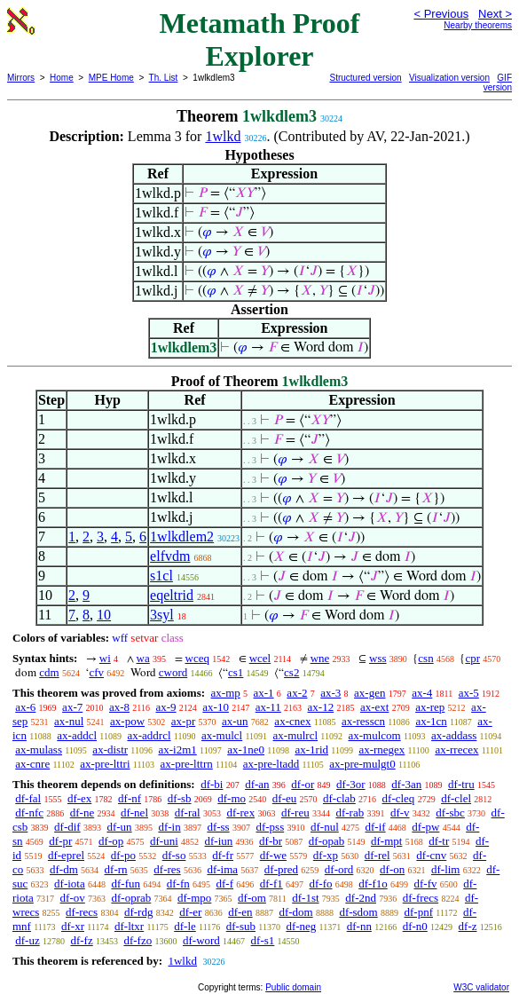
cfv (96, 672)
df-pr (60, 841)
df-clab (339, 798)
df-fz (81, 940)
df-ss (218, 826)
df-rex (240, 812)
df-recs (82, 912)
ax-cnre (32, 763)
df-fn (178, 883)
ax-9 (165, 707)
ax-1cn (430, 721)
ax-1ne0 (245, 749)
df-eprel (66, 855)
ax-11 (268, 707)
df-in (169, 826)
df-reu (295, 812)
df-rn (116, 869)
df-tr (439, 841)
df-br (270, 841)
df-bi (212, 784)
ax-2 (297, 692)
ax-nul (68, 721)
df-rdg (138, 912)
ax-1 (264, 692)
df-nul (325, 826)
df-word (201, 940)
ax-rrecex (456, 749)
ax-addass (453, 735)
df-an (257, 784)
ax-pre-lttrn (187, 763)
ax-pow (127, 721)
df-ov (72, 897)
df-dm (64, 869)
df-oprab (132, 897)
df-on (392, 869)
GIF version (498, 82)
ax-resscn (363, 721)
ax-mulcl (221, 735)
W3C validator (481, 987)
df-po (123, 855)
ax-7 (72, 707)
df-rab (349, 812)
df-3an (406, 784)
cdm (49, 672)
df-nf (129, 798)
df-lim (445, 869)
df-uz (27, 940)
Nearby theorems (478, 25)
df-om (252, 897)
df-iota (69, 883)
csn (425, 658)
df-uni (164, 841)
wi (105, 658)
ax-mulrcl (295, 735)
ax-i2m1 (177, 749)
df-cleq (398, 798)
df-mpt (386, 841)
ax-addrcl (148, 735)
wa (143, 658)
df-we (273, 855)
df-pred (281, 869)
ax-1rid (311, 749)
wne (320, 658)
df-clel (456, 798)
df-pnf (419, 912)
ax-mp (225, 692)
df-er (190, 912)
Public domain (293, 987)
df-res (166, 869)
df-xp (325, 855)
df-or (302, 784)
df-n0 (415, 926)
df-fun (126, 883)
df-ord (339, 869)
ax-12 (321, 707)
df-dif (67, 826)
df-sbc (450, 812)
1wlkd (222, 136)
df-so (174, 855)
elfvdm (170, 556)
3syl (162, 614)
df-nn (359, 926)
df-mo (231, 798)
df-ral (188, 812)
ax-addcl (77, 735)
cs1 (235, 672)
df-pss (270, 826)
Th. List (163, 78)
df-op (110, 841)
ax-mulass (38, 749)
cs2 (291, 672)
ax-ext (374, 707)
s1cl (161, 575)
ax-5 (469, 692)
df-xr (72, 926)
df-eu (284, 798)
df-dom (295, 912)
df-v (400, 812)
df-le (185, 926)
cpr (472, 658)
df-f (225, 883)
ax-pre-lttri (105, 763)
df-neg (301, 926)
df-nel (134, 812)
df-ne (82, 812)
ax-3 (330, 692)
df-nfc (29, 812)
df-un (118, 826)
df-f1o (373, 883)
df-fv (425, 883)
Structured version (366, 78)
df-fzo (137, 940)
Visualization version (449, 78)
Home (62, 78)
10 (104, 614)
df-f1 (271, 883)
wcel (260, 658)
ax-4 (422, 692)
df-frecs (420, 897)
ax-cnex (292, 721)
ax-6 (25, 707)
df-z (468, 926)
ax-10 (215, 707)
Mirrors (21, 78)
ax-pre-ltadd (271, 763)
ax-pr (183, 721)
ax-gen (369, 692)
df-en (240, 912)
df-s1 (263, 940)
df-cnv (431, 855)
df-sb (180, 798)
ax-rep (429, 707)
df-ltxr (129, 926)
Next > (495, 13)
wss (378, 658)
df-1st (305, 897)
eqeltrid (171, 595)
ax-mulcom (374, 735)
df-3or (351, 784)
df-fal (28, 798)
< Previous (440, 13)
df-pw (425, 826)
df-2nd (360, 897)
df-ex (79, 798)
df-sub (241, 926)
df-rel (377, 855)
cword (173, 672)
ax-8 (119, 707)
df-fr (222, 855)
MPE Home (111, 78)
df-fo (321, 883)
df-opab (326, 841)
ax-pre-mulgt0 (362, 763)
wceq (197, 658)
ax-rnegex (381, 749)
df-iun (219, 841)
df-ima (222, 869)
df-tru (461, 784)
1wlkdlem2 (182, 536)
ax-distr (110, 749)
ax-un (235, 721)
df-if (376, 826)
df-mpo (194, 897)
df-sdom (358, 912)
